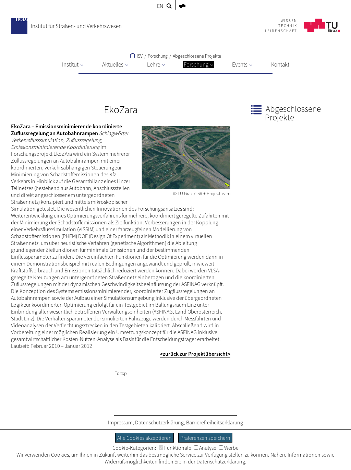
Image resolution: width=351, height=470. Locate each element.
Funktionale (175, 447)
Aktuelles (115, 64)
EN (160, 5)
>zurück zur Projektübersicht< (195, 353)
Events (242, 64)
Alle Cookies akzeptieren (144, 437)
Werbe (229, 447)
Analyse (205, 447)
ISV (136, 56)
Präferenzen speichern (205, 437)
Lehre (156, 64)
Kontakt (280, 64)
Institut (73, 64)
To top (121, 373)
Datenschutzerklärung (159, 422)
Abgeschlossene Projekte (197, 56)
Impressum (120, 422)
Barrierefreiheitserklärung (214, 422)
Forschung (199, 64)
